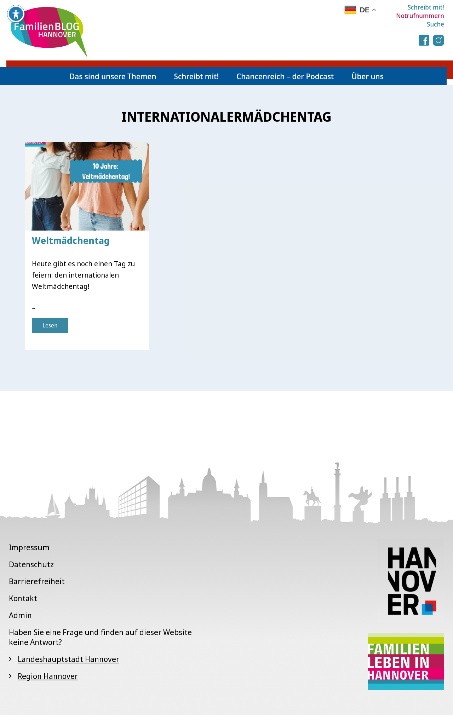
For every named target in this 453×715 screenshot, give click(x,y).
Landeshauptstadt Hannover (68, 659)
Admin (20, 615)
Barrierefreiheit (37, 581)
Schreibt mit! (425, 7)
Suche (435, 24)
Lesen (49, 325)
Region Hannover (48, 676)
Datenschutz (31, 564)
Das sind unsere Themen (112, 76)
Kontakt (23, 598)
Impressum (29, 547)
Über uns (367, 76)
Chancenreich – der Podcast (285, 76)
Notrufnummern (420, 15)
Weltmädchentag (71, 240)
